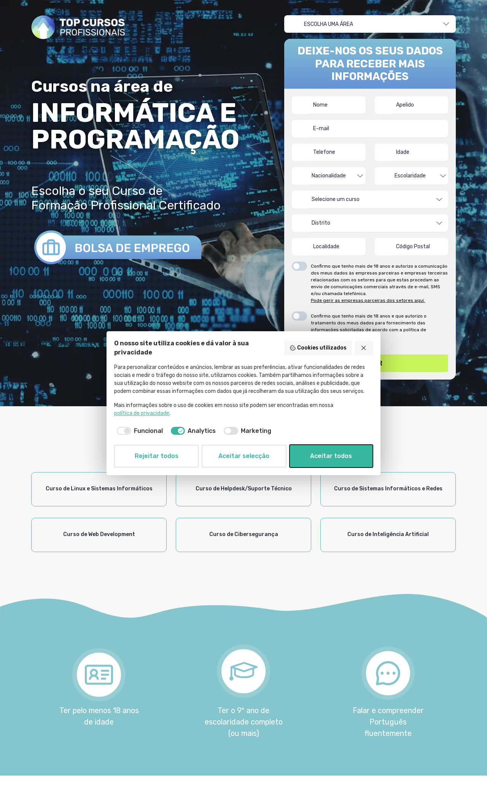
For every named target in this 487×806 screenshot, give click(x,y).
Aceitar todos (331, 456)
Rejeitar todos (156, 456)
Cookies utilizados (318, 348)
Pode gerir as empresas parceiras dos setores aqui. (368, 300)
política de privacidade (141, 413)
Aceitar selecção (243, 456)
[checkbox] (138, 431)
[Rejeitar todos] (364, 348)
